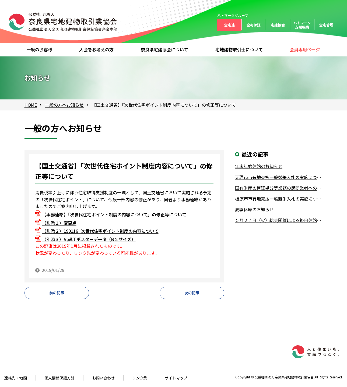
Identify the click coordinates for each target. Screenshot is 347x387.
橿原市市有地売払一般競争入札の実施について (279, 198)
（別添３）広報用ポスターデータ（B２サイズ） (89, 239)
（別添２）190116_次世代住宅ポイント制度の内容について (100, 231)
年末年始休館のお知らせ (258, 166)
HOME (30, 105)
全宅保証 (254, 24)
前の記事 (56, 294)
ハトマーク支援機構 (302, 25)
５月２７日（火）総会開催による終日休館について (279, 220)
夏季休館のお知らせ (254, 209)
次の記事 (192, 294)
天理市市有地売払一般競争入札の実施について (279, 177)
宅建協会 (278, 24)
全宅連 (229, 24)
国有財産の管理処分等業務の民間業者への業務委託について (279, 188)
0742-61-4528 (30, 362)
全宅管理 (326, 24)
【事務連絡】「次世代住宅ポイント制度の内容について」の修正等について (114, 214)
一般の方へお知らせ (64, 105)
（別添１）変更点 (59, 223)
